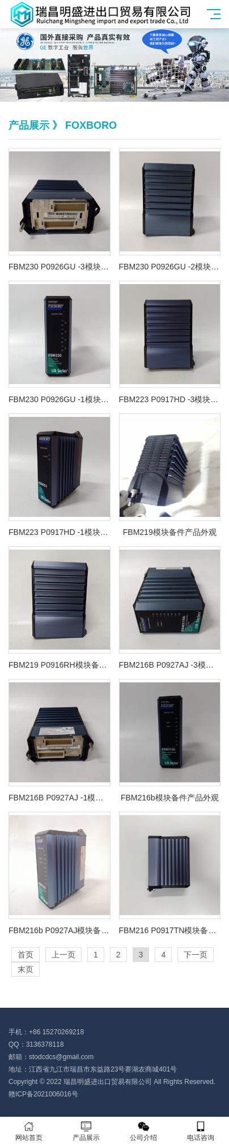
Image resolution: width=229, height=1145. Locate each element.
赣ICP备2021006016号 (43, 1094)
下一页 (195, 954)
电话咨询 (200, 1131)
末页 (25, 969)
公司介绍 (143, 1131)
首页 (25, 954)
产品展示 (85, 1131)
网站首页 (28, 1131)
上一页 (63, 954)
